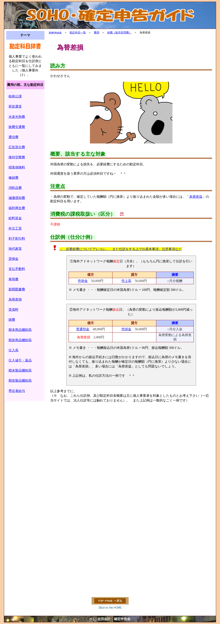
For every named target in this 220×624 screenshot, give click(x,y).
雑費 (11, 319)
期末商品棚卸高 (20, 330)
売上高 (126, 281)
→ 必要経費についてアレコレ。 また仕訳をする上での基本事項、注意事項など (120, 249)
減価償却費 (16, 198)
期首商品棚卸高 (20, 340)
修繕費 (13, 177)
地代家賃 (15, 248)
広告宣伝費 (16, 147)
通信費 (13, 137)
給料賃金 (15, 218)
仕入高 (13, 350)
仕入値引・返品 (20, 360)
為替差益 (195, 196)
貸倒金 (13, 258)
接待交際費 (16, 157)
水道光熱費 (16, 116)
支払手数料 (16, 269)
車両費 (13, 279)
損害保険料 (16, 167)
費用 (96, 32)
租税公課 (15, 96)
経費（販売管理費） (119, 32)
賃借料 (13, 309)
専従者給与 (16, 391)
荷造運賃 (15, 106)
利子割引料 (16, 238)
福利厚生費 (16, 208)
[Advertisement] (131, 462)
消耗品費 (15, 187)
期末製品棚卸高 (20, 370)
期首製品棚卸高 (20, 380)
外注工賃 (15, 228)
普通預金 (82, 329)
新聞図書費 (16, 289)
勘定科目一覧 (78, 32)
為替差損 (15, 299)
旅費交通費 (16, 127)
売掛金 (83, 281)
